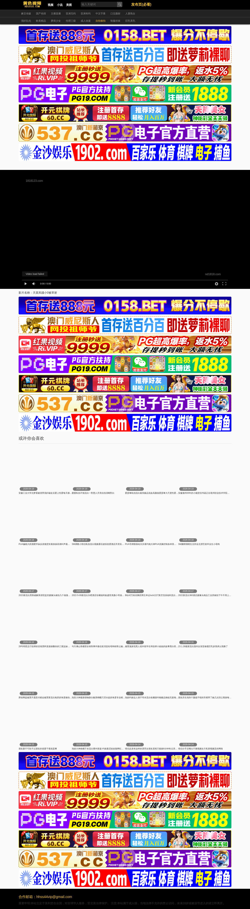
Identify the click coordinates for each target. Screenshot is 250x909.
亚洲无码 (71, 13)
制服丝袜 (115, 20)
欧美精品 (41, 20)
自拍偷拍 (100, 20)
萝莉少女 (56, 20)
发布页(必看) (141, 4)
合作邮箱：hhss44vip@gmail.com (45, 897)
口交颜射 (115, 13)
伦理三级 (71, 20)
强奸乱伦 (26, 20)
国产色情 (41, 13)
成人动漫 (86, 20)
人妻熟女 (130, 13)
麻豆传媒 (26, 13)
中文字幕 (100, 13)
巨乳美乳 (130, 20)
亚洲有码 (86, 13)
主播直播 (56, 13)
